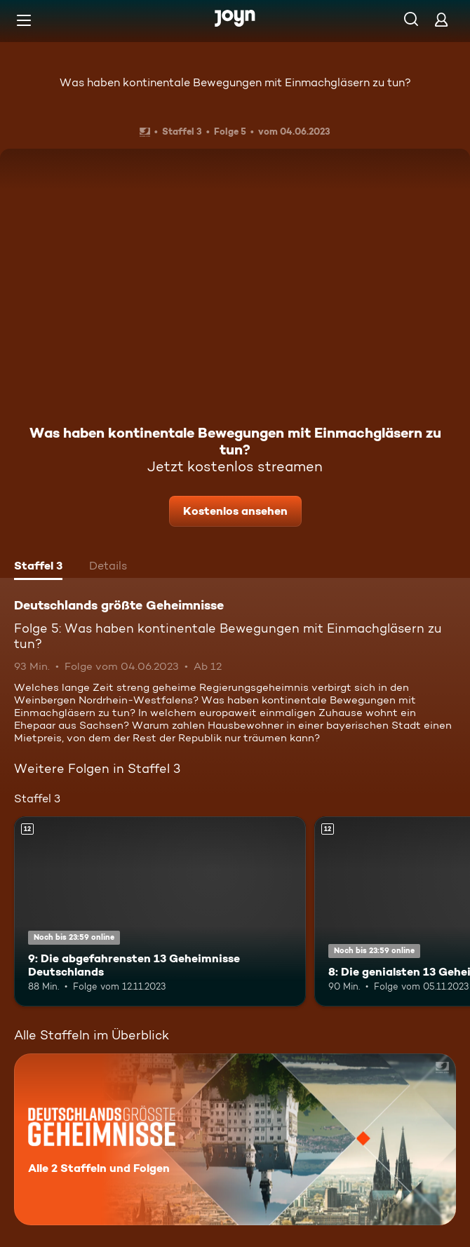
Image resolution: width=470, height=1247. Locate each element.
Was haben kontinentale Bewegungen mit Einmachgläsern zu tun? (235, 82)
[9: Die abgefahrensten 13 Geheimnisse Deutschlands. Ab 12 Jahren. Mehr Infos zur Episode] (160, 911)
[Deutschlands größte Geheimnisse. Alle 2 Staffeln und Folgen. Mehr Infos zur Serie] (235, 1139)
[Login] (441, 19)
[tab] (38, 567)
